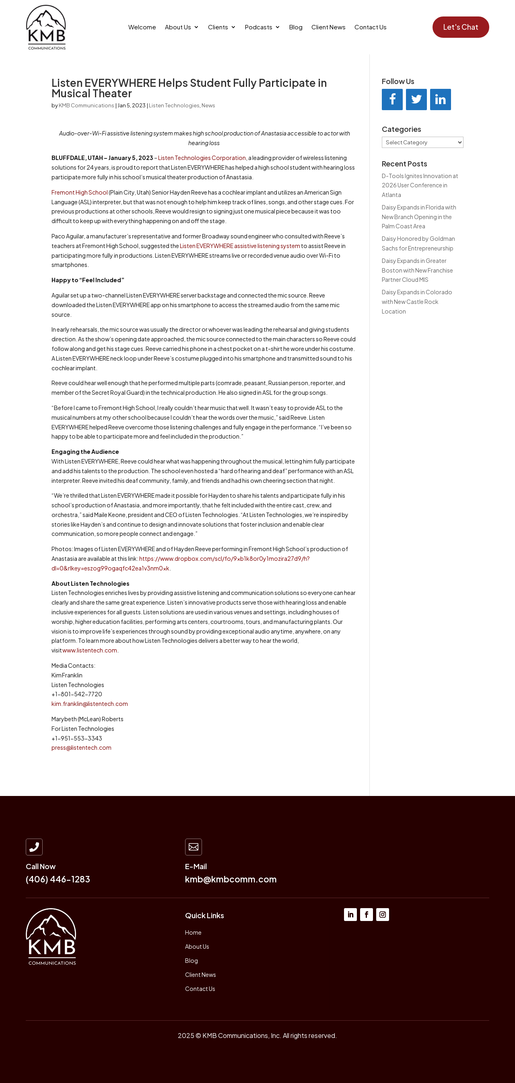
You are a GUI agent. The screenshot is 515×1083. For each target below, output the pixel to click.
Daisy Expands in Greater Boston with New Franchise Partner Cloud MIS (417, 270)
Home (193, 932)
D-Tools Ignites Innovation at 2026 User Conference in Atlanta (420, 185)
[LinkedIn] (440, 99)
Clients (218, 27)
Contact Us (370, 27)
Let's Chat (460, 26)
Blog (296, 27)
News (208, 105)
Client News (328, 27)
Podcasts (258, 27)
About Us (178, 27)
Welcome (142, 27)
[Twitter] (416, 99)
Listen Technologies (174, 105)
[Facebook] (392, 99)
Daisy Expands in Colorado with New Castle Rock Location (417, 301)
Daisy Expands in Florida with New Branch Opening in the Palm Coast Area (419, 216)
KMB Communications (86, 105)
